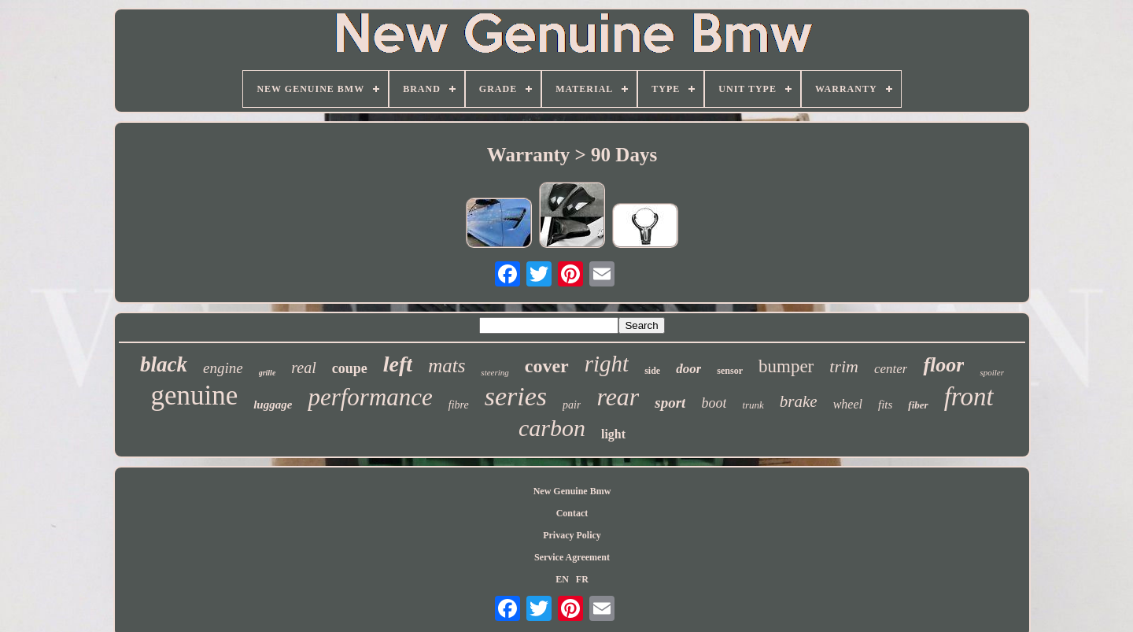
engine (223, 368)
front (969, 397)
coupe (349, 368)
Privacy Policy (572, 535)
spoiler (992, 372)
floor (943, 364)
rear (617, 397)
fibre (458, 405)
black (163, 364)
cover (547, 366)
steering (494, 372)
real (303, 367)
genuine (194, 395)
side (652, 370)
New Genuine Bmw (572, 491)
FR (582, 579)
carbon (552, 428)
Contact (572, 513)
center (890, 368)
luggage (272, 404)
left (397, 364)
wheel (847, 404)
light (613, 434)
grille (267, 372)
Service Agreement (572, 557)
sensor (730, 370)
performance (370, 397)
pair (572, 405)
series (516, 396)
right (607, 363)
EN (562, 579)
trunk (752, 405)
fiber (918, 405)
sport (670, 402)
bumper (786, 366)
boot (713, 403)
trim (843, 366)
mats (446, 365)
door (688, 368)
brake (798, 401)
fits (885, 404)
